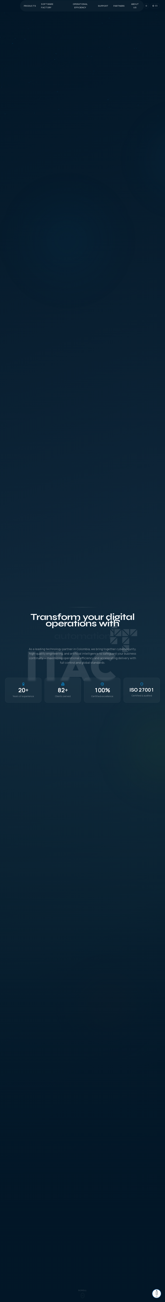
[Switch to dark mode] (146, 5)
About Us (135, 6)
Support (103, 5)
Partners (119, 5)
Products (30, 5)
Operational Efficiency (80, 6)
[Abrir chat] (156, 1293)
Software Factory (47, 6)
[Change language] (155, 5)
